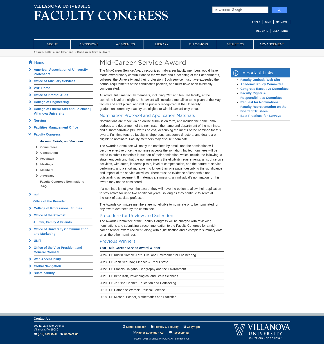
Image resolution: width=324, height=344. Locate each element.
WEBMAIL (262, 31)
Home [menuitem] (37, 62)
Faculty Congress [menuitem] (46, 134)
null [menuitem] (35, 194)
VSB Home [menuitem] (40, 88)
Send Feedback (136, 326)
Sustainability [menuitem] (43, 273)
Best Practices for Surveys (260, 116)
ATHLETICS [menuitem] (235, 44)
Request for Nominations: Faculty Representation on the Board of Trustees (263, 106)
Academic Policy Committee (261, 84)
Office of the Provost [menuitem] (48, 215)
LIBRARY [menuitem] (162, 44)
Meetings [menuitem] (45, 164)
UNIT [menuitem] (36, 240)
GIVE (268, 22)
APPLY (256, 22)
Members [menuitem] (45, 170)
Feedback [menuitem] (46, 158)
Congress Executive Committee (264, 89)
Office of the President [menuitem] (50, 201)
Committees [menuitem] (47, 147)
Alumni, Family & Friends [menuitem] (52, 222)
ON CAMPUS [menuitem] (198, 44)
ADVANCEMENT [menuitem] (271, 44)
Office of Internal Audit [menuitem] (49, 95)
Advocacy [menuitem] (46, 175)
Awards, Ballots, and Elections (79, 52)
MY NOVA (282, 22)
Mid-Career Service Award (120, 52)
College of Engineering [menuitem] (50, 102)
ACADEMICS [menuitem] (125, 44)
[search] (240, 10)
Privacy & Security (166, 326)
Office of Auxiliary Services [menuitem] (53, 81)
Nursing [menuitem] (38, 120)
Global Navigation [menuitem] (46, 266)
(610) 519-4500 (47, 334)
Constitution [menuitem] (48, 152)
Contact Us (71, 334)
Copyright (193, 326)
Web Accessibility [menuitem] (46, 259)
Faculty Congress (45, 52)
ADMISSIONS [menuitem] (88, 44)
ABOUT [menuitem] (52, 44)
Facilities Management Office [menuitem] (54, 127)
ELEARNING (280, 31)
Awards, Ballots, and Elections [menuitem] (61, 141)
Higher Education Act (150, 332)
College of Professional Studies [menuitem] (56, 208)
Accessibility (181, 332)
